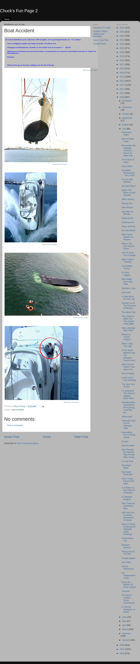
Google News (99, 44)
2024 (122, 36)
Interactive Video (126, 133)
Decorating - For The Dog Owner (128, 435)
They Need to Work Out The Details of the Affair (128, 320)
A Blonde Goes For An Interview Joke (129, 424)
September (127, 118)
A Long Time (127, 461)
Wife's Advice (128, 199)
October (126, 114)
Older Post (81, 436)
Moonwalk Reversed (127, 473)
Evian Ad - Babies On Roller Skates (129, 584)
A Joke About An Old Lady (128, 297)
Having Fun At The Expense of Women (129, 305)
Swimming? (127, 416)
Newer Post (11, 436)
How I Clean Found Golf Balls (128, 481)
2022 (122, 44)
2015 (122, 73)
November (127, 107)
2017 (122, 64)
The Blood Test (129, 312)
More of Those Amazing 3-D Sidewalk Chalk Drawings (128, 529)
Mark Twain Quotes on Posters (127, 237)
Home (7, 19)
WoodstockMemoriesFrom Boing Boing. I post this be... (128, 407)
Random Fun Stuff (101, 28)
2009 (122, 97)
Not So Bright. (128, 373)
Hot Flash (126, 562)
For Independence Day (128, 575)
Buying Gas (127, 203)
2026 (122, 28)
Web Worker (127, 207)
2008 (122, 645)
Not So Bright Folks (128, 140)
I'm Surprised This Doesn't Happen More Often (128, 395)
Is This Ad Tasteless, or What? (128, 609)
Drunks (125, 441)
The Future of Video (128, 160)
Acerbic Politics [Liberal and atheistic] (100, 34)
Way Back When (126, 466)
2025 (122, 32)
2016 (122, 68)
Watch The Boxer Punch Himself (128, 192)
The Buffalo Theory (127, 267)
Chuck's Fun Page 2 (19, 10)
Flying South (127, 218)
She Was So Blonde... (127, 212)
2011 (122, 89)
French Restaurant (128, 567)
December (127, 101)
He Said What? (129, 186)
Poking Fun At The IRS (128, 552)
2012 (122, 85)
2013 (122, 81)
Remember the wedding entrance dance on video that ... (128, 150)
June (124, 617)
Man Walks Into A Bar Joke (127, 281)
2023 (122, 40)
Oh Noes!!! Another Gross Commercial (128, 599)
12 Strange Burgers (127, 498)
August (125, 125)
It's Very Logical (126, 273)
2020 (122, 52)
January (126, 640)
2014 (122, 77)
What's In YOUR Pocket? (126, 337)
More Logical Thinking (128, 260)
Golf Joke (126, 292)
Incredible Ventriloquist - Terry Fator (128, 173)
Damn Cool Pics (100, 40)
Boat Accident (128, 445)
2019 (122, 56)
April (124, 625)
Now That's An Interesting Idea (128, 506)
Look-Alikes (127, 166)
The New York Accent (128, 385)
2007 (122, 649)
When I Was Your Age (127, 345)
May (124, 621)
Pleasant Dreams (126, 546)
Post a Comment (15, 425)
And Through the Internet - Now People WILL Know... (129, 453)
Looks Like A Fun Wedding (129, 378)
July (124, 129)
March (125, 629)
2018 (122, 60)
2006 (122, 653)
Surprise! (126, 591)
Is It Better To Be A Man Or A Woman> (128, 490)
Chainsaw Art (128, 222)
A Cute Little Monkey (127, 180)
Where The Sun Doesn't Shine (128, 246)
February (126, 633)
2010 (122, 93)
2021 (122, 48)
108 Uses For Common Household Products (128, 516)
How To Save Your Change (128, 254)
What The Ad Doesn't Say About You (128, 367)
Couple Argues (128, 558)
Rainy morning (128, 226)
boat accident (18, 409)
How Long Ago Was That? (128, 329)
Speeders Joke (129, 288)
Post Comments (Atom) (28, 443)
